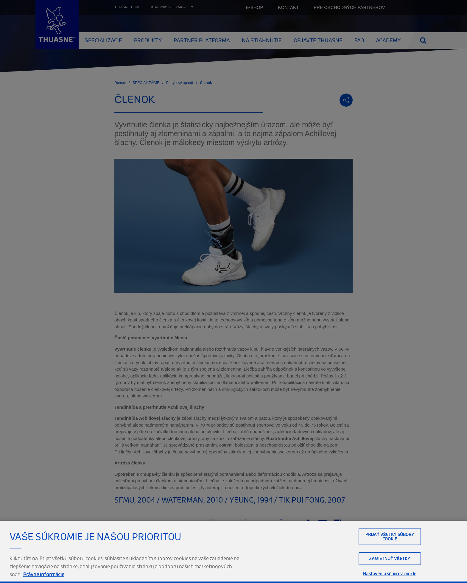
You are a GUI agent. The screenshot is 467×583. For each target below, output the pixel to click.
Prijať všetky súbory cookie (389, 566)
